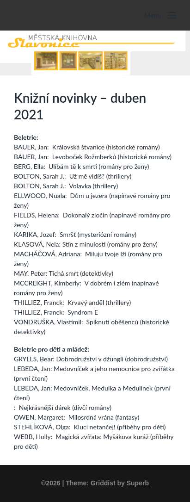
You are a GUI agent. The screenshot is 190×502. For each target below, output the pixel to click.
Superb (138, 483)
